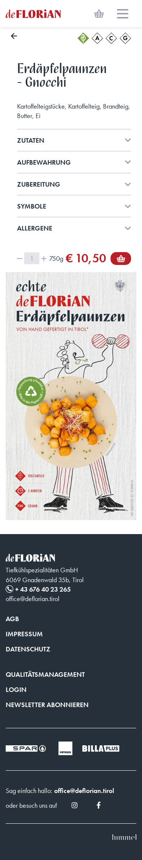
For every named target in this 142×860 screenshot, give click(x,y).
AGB (12, 618)
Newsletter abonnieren (47, 704)
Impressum (24, 633)
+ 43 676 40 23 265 (43, 589)
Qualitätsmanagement (45, 674)
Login (16, 689)
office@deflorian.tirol (84, 790)
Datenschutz (28, 649)
